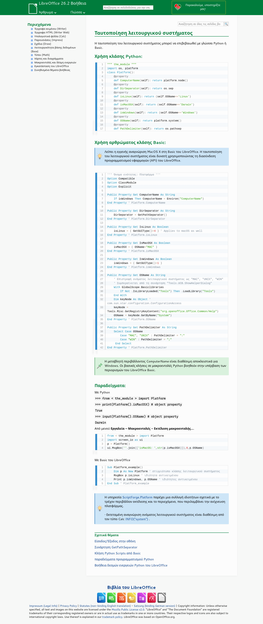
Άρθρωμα (46, 12)
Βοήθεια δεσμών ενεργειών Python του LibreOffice (131, 564)
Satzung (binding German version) (154, 604)
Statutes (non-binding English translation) (105, 604)
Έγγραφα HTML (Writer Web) (51, 32)
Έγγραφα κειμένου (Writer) (50, 28)
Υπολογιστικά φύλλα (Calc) (50, 36)
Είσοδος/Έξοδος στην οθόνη (115, 540)
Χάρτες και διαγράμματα (48, 58)
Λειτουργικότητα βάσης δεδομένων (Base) (53, 49)
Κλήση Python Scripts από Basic (118, 552)
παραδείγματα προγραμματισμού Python (124, 558)
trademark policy (112, 615)
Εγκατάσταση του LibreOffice (51, 66)
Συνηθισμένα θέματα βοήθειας (52, 70)
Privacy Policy (68, 604)
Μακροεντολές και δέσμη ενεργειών (55, 62)
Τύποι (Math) (42, 55)
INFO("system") (136, 517)
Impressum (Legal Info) (43, 604)
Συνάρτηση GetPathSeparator (116, 546)
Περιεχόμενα (39, 24)
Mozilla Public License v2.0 (128, 608)
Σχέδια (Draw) (42, 44)
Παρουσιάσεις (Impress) (48, 40)
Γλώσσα (76, 12)
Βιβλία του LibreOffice (131, 586)
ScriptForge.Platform (137, 496)
